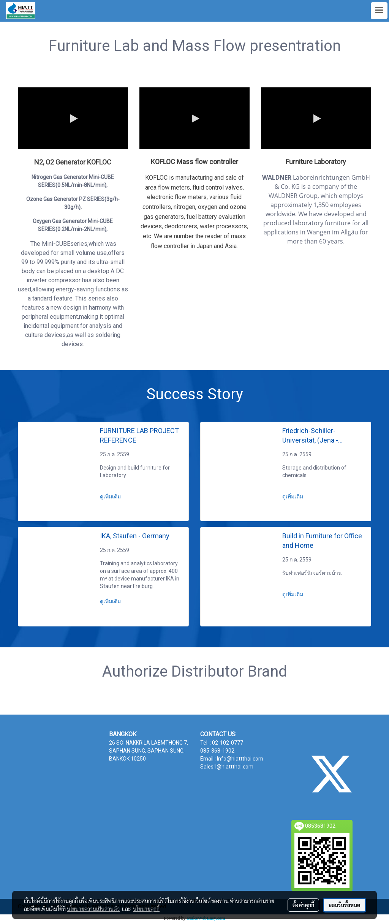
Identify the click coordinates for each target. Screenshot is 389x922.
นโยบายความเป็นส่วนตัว (93, 908)
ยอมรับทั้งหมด (345, 904)
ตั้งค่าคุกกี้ (303, 904)
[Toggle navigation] (379, 10)
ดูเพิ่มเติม (111, 496)
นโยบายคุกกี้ (146, 908)
